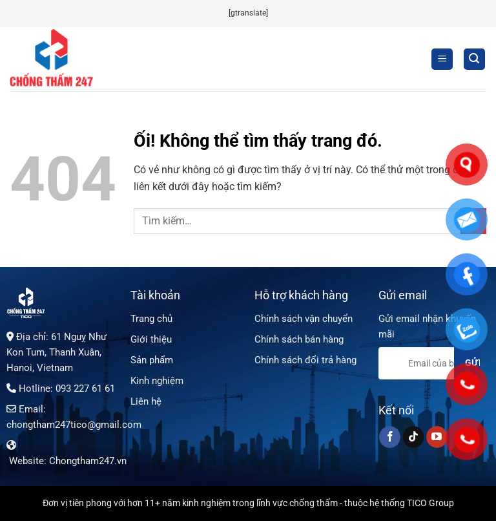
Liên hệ (145, 401)
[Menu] (442, 59)
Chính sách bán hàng (299, 339)
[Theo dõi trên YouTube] (437, 437)
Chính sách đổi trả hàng (305, 360)
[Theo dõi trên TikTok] (413, 437)
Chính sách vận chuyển (303, 318)
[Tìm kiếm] (475, 59)
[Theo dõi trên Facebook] (389, 437)
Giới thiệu (151, 339)
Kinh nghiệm (156, 381)
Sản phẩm (151, 360)
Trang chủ (151, 318)
